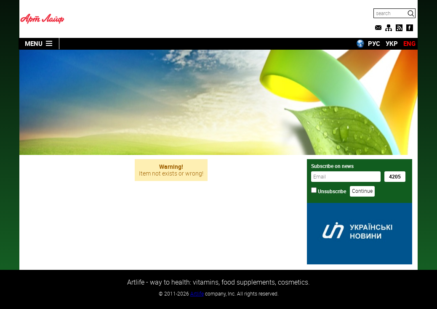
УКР (392, 43)
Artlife (197, 293)
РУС (374, 43)
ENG (409, 43)
